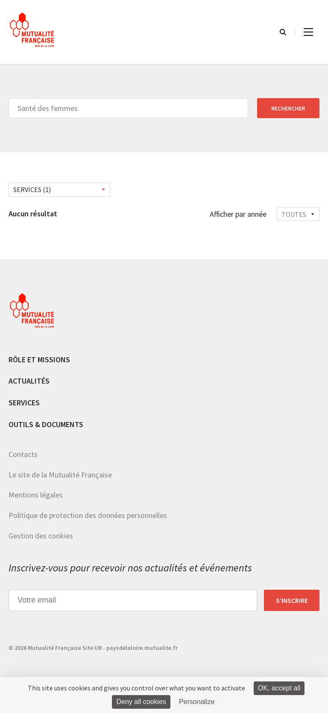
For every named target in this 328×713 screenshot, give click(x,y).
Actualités (29, 381)
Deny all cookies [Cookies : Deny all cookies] (141, 701)
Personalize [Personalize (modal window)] (197, 701)
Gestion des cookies (41, 536)
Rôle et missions (39, 359)
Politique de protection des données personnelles (88, 515)
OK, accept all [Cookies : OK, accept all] (279, 688)
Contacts (23, 454)
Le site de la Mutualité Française (60, 475)
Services (24, 402)
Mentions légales (36, 495)
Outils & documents (46, 424)
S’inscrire (292, 600)
